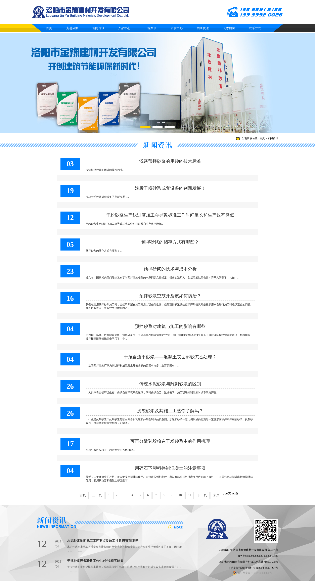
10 (180, 495)
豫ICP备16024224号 (267, 567)
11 (189, 495)
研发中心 (177, 28)
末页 (216, 495)
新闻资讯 (98, 28)
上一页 (97, 495)
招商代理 (203, 28)
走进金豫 (72, 28)
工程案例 (150, 28)
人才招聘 (229, 28)
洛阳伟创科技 (247, 567)
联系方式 (255, 28)
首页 (49, 28)
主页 (262, 138)
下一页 (202, 495)
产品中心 (124, 28)
